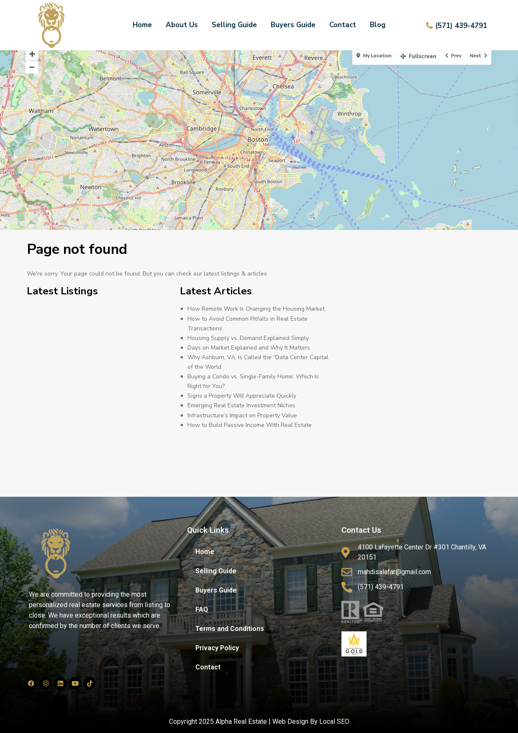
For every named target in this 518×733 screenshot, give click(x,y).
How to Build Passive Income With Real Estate (249, 425)
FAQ (201, 609)
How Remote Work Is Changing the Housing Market (256, 309)
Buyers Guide (293, 25)
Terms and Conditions (229, 629)
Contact (342, 25)
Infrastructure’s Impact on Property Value (242, 415)
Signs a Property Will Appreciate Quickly (241, 396)
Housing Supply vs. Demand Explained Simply (248, 338)
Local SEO (334, 721)
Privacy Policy (217, 648)
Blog (377, 25)
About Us (182, 25)
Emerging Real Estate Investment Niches (241, 405)
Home (142, 25)
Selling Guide (234, 25)
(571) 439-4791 (461, 26)
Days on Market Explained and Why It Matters (248, 348)
